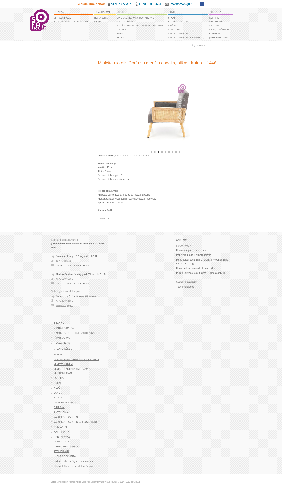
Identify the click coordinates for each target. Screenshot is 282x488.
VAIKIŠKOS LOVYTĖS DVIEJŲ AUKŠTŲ (186, 37)
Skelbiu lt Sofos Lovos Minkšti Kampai (74, 466)
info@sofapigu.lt (64, 305)
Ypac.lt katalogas (185, 286)
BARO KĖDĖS (100, 22)
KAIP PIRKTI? (215, 18)
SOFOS (121, 12)
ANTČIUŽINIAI (174, 30)
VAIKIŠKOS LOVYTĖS (178, 33)
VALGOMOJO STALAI (178, 22)
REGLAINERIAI (101, 18)
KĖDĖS (120, 37)
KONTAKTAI (216, 12)
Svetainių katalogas (186, 281)
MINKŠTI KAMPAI (125, 22)
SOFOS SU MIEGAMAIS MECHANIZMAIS (135, 18)
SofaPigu (181, 239)
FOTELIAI (121, 30)
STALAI (171, 18)
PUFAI (120, 33)
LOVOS (172, 12)
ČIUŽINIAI (172, 26)
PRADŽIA (59, 12)
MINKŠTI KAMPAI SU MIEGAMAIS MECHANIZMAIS (140, 26)
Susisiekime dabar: (91, 4)
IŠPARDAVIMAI (102, 12)
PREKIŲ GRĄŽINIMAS (219, 30)
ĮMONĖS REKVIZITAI (218, 37)
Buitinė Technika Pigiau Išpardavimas (73, 461)
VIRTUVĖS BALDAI (62, 18)
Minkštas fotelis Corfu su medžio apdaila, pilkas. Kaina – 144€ (157, 62)
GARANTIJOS (215, 26)
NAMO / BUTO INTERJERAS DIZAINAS (71, 22)
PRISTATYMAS (216, 22)
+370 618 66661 (64, 261)
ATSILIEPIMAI (215, 33)
